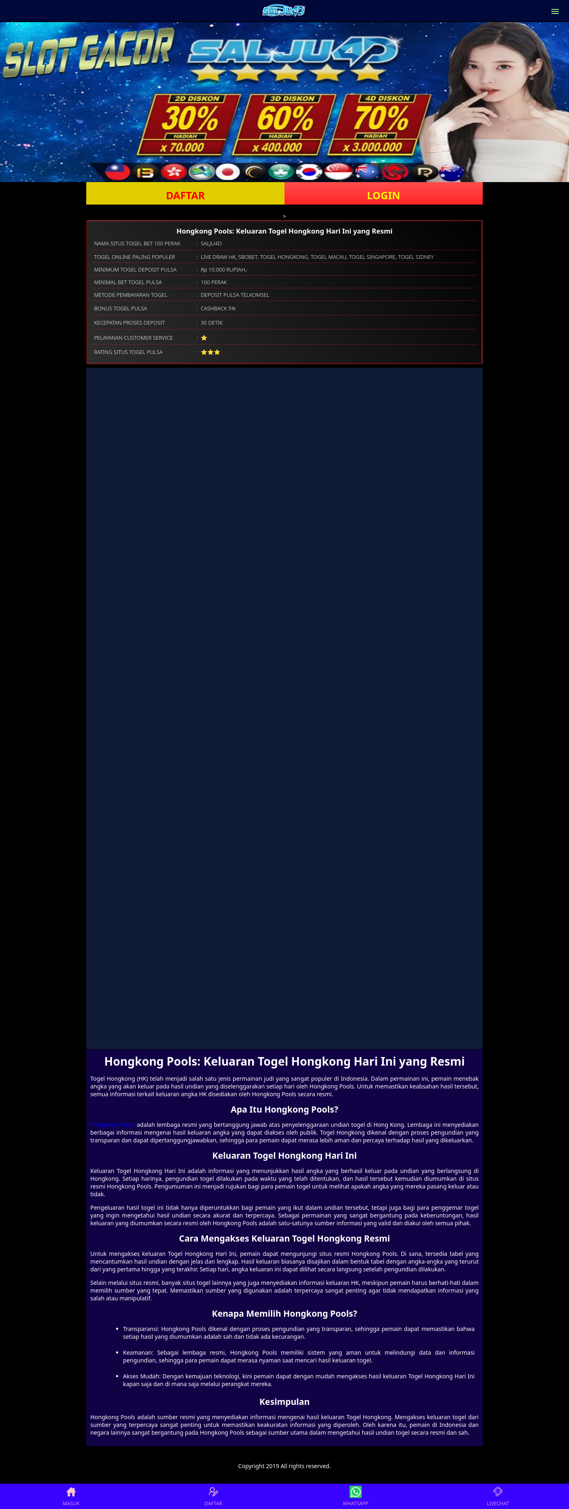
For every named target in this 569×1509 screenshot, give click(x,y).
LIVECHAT (498, 1496)
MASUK (71, 1496)
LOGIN (383, 195)
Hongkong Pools (112, 1124)
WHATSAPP (355, 1496)
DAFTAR (185, 195)
